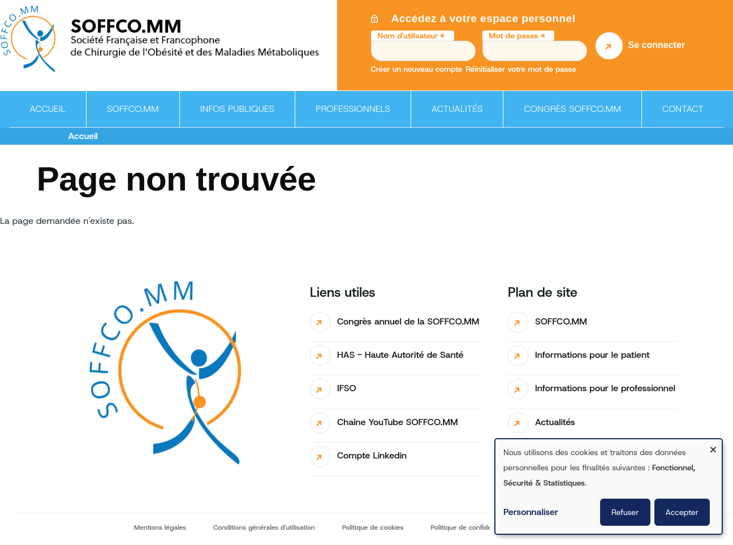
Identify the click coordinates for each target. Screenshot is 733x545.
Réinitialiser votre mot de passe (520, 69)
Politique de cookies (373, 527)
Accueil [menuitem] (47, 109)
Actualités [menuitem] (457, 109)
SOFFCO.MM (561, 321)
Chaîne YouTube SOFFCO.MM (397, 422)
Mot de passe (513, 36)
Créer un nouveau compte (417, 69)
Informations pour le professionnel (605, 388)
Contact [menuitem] (683, 109)
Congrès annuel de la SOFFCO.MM (408, 321)
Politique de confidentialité (471, 527)
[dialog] (608, 486)
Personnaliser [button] (530, 512)
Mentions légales (160, 527)
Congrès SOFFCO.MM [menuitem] (572, 109)
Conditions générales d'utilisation (264, 527)
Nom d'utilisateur (408, 36)
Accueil (83, 136)
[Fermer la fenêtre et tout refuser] (713, 446)
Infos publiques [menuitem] (234, 115)
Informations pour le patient (592, 355)
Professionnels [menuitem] (349, 115)
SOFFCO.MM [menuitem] (130, 115)
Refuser (625, 512)
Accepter (682, 512)
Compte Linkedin (372, 455)
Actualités (555, 422)
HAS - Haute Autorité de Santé (400, 355)
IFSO (346, 388)
